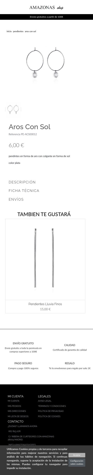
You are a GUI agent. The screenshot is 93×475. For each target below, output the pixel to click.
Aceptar (76, 455)
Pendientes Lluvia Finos (45, 304)
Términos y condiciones (52, 406)
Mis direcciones (17, 411)
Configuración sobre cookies (76, 462)
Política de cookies (49, 416)
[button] (3, 266)
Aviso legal (44, 401)
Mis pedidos (14, 406)
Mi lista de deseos (18, 416)
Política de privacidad (51, 411)
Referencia (14, 134)
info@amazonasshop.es (22, 445)
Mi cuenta (13, 401)
